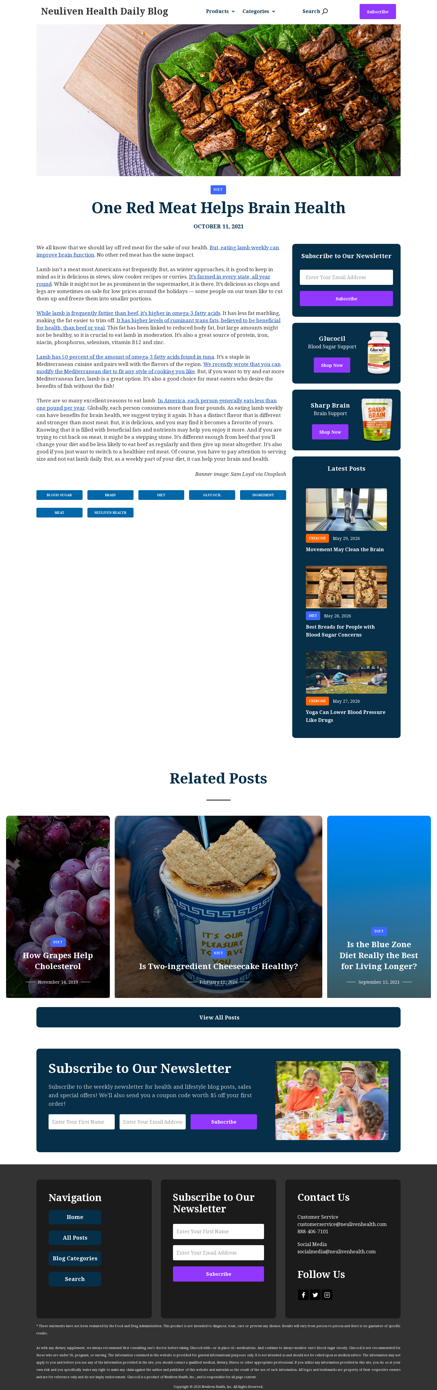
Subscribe (378, 11)
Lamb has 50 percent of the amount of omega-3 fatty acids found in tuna (125, 357)
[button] (223, 12)
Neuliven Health (110, 513)
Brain (110, 495)
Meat (59, 513)
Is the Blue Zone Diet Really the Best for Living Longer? (379, 955)
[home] (104, 11)
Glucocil (212, 495)
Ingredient (263, 495)
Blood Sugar (59, 495)
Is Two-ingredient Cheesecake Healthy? (218, 966)
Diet (218, 189)
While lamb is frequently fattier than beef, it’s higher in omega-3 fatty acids (128, 313)
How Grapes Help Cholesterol (58, 961)
